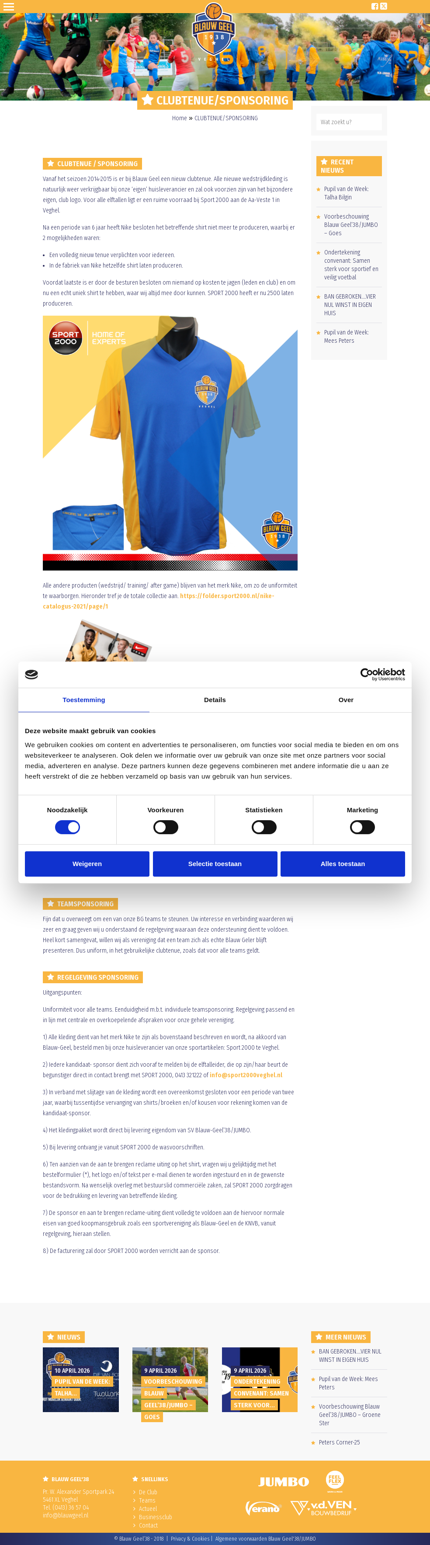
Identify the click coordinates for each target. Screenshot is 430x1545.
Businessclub (155, 1517)
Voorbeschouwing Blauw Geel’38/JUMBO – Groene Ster (350, 1415)
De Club (148, 1492)
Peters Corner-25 (339, 1442)
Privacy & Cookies (190, 1539)
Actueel (148, 1509)
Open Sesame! (10, 6)
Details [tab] (215, 699)
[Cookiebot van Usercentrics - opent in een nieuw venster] (367, 674)
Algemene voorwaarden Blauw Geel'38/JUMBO (265, 1539)
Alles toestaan (343, 863)
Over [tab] (346, 699)
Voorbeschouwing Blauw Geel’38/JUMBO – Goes (351, 225)
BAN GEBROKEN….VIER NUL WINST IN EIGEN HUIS (350, 305)
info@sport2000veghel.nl (246, 1075)
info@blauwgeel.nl (65, 1515)
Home (179, 118)
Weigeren (87, 863)
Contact (148, 1525)
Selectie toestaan (215, 863)
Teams (147, 1500)
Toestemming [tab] (83, 699)
